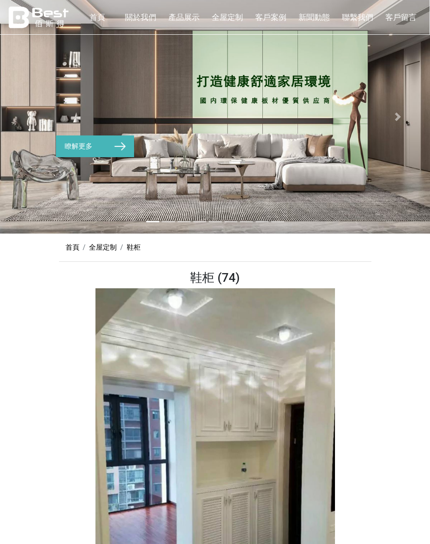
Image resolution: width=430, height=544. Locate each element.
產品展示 (184, 17)
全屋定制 (227, 17)
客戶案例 (270, 17)
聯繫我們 (357, 17)
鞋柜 (134, 247)
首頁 (97, 17)
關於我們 (140, 17)
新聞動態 (314, 17)
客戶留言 (401, 17)
